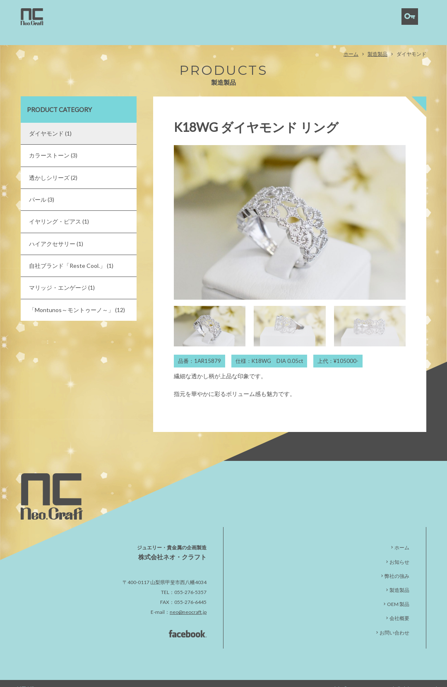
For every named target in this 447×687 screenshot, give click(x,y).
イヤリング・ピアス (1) (59, 210)
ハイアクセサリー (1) (56, 232)
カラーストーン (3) (53, 143)
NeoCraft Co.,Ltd (376, 677)
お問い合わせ (394, 621)
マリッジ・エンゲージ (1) (62, 276)
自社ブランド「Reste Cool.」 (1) (71, 254)
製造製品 (377, 42)
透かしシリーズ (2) (53, 165)
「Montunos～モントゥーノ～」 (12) (77, 298)
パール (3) (41, 187)
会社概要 (399, 607)
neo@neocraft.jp (188, 601)
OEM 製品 (398, 593)
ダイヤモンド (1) (50, 121)
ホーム (351, 42)
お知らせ (399, 550)
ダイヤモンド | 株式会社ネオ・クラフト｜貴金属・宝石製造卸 (32, 16)
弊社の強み (397, 564)
